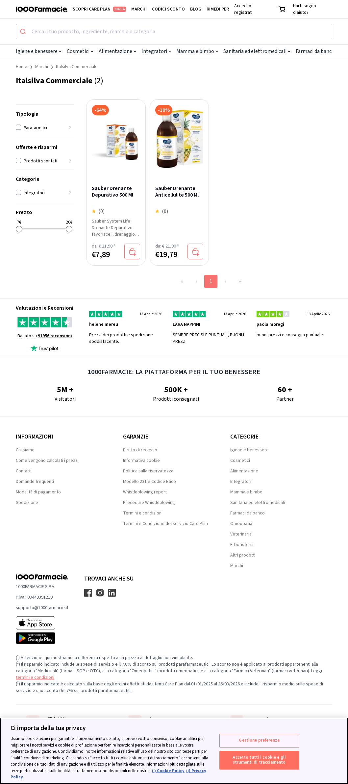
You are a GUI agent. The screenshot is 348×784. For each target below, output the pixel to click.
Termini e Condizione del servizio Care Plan (165, 523)
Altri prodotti (243, 555)
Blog (195, 9)
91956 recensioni (55, 336)
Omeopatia (241, 523)
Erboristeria (242, 544)
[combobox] (174, 31)
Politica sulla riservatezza (148, 471)
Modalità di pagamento (38, 492)
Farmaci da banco (317, 51)
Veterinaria (241, 534)
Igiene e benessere (39, 51)
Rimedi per (218, 9)
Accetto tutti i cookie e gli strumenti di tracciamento (259, 760)
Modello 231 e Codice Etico (149, 481)
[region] (174, 751)
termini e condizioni (35, 677)
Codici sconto (168, 9)
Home (21, 66)
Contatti (24, 471)
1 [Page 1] (211, 281)
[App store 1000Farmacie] (42, 623)
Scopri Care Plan (99, 9)
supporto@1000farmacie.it (42, 608)
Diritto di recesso (140, 450)
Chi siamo (25, 450)
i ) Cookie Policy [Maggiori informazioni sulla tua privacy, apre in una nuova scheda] (168, 771)
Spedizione (27, 502)
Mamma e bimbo (197, 51)
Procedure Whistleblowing (149, 502)
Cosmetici (80, 51)
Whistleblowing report (145, 492)
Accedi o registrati (243, 9)
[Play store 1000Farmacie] (42, 638)
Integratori (156, 51)
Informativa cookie (141, 460)
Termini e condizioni (142, 513)
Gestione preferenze (259, 740)
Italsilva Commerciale (77, 66)
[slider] (19, 229)
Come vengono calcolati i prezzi (47, 460)
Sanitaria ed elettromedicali (256, 51)
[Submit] (24, 31)
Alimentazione (117, 51)
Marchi (139, 9)
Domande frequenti (35, 481)
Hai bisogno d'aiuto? (304, 9)
